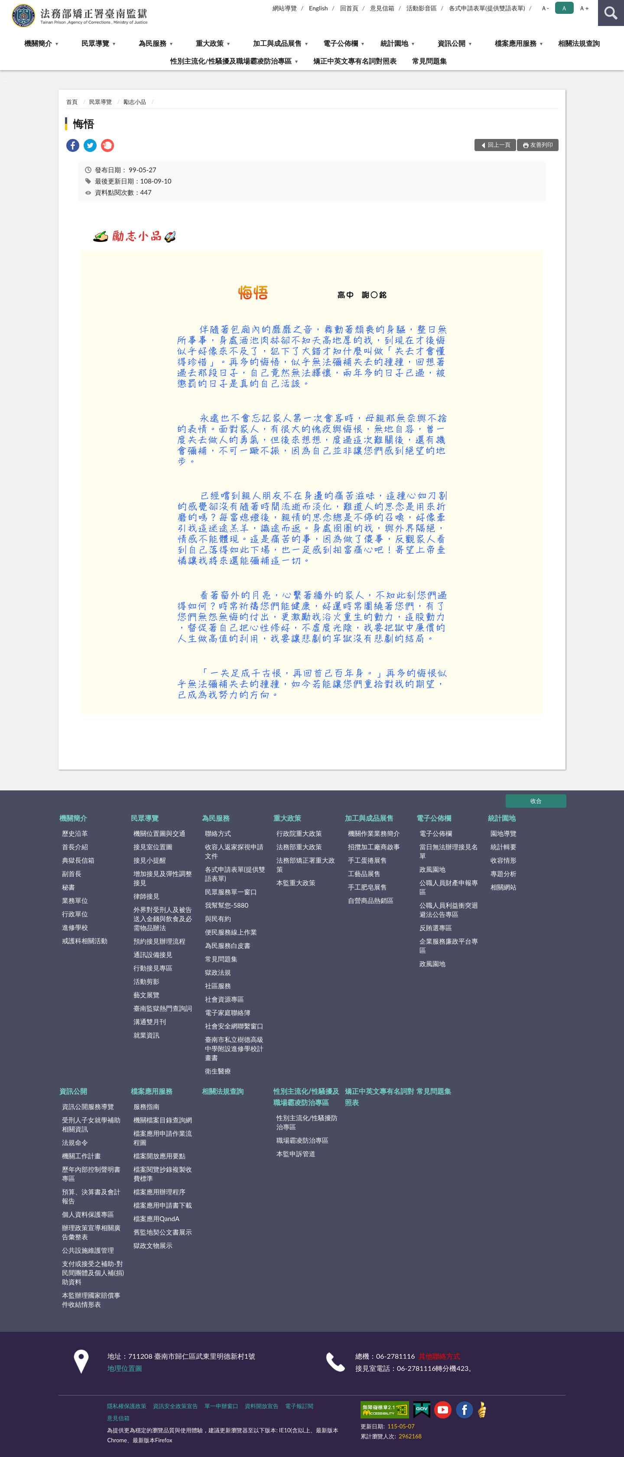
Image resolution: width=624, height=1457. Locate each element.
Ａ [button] (564, 8)
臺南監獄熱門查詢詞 (162, 1008)
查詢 (611, 13)
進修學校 (75, 927)
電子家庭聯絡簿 (227, 1012)
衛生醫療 (218, 1071)
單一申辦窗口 (221, 1405)
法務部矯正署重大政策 (305, 864)
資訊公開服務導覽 (88, 1106)
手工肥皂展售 (367, 887)
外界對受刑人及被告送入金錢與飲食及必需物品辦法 (162, 919)
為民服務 (152, 43)
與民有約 (218, 918)
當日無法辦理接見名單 (448, 851)
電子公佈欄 (340, 43)
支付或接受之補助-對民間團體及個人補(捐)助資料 (93, 1273)
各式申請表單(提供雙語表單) (487, 8)
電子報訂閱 (299, 1405)
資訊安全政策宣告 (175, 1405)
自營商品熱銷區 (370, 900)
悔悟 (83, 123)
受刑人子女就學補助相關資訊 (91, 1124)
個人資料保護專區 (88, 1214)
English (318, 8)
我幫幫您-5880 (226, 905)
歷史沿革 (75, 833)
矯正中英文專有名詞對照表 (354, 61)
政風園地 (432, 869)
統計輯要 (504, 847)
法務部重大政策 (299, 847)
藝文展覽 (146, 995)
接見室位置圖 (152, 847)
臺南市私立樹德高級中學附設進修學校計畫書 (234, 1048)
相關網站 (504, 887)
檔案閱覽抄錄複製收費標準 (162, 1173)
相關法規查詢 (579, 43)
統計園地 (394, 43)
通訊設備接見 (152, 954)
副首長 (71, 873)
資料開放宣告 (262, 1405)
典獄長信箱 (78, 860)
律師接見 (146, 896)
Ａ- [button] (545, 8)
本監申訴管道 (295, 1153)
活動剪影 (146, 981)
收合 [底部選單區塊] (536, 800)
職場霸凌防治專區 (302, 1140)
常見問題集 (429, 61)
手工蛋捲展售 (367, 860)
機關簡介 (38, 43)
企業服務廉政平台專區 (448, 945)
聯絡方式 (218, 833)
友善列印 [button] (541, 144)
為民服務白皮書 (227, 945)
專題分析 (504, 873)
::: (7, 6)
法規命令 (75, 1142)
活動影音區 (421, 8)
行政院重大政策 (299, 833)
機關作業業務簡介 (374, 833)
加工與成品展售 (277, 43)
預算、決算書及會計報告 (91, 1196)
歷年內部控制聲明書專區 (91, 1173)
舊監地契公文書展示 (162, 1232)
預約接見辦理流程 (159, 941)
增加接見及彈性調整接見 (162, 878)
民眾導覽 (95, 43)
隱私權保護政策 (126, 1405)
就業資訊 (146, 1035)
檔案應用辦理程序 (159, 1192)
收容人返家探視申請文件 (234, 851)
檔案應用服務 (515, 43)
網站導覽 (285, 8)
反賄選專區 (435, 928)
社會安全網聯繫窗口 (234, 1026)
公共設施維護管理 (88, 1250)
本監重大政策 (295, 882)
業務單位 (75, 900)
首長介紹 (75, 847)
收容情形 (504, 860)
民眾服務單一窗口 (231, 892)
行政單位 (75, 914)
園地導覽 (504, 833)
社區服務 (218, 986)
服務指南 (146, 1106)
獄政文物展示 (152, 1245)
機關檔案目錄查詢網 (162, 1120)
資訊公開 (451, 43)
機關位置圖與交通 (159, 833)
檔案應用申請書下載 (162, 1205)
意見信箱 (382, 8)
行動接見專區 (152, 968)
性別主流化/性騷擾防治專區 (307, 1122)
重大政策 (210, 43)
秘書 (68, 887)
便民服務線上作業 (231, 932)
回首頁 (349, 8)
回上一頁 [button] (499, 144)
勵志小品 (135, 101)
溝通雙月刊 (149, 1021)
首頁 (72, 101)
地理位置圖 (124, 1368)
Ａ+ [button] (583, 8)
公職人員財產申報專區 (448, 887)
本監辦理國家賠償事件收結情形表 (91, 1299)
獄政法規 (218, 972)
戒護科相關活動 (84, 940)
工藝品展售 (364, 873)
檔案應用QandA (156, 1218)
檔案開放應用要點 (159, 1156)
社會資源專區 (224, 999)
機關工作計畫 (81, 1156)
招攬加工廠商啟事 (374, 847)
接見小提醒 (149, 860)
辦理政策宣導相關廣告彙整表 (91, 1232)
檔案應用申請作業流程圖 (162, 1137)
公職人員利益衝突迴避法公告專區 (448, 909)
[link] (72, 146)
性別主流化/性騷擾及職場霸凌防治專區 (230, 61)
